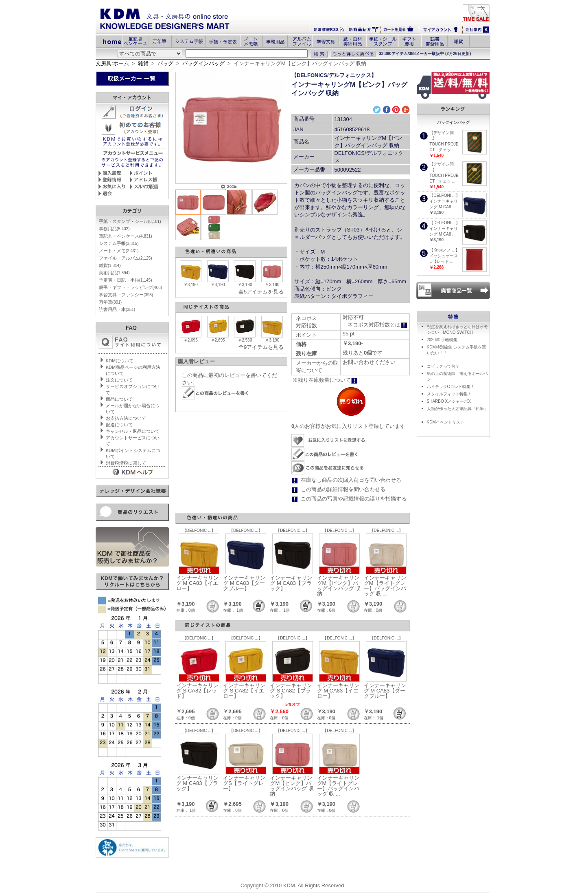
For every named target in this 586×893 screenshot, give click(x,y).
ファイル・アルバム (125, 258)
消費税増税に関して (126, 463)
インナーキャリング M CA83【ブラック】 (291, 583)
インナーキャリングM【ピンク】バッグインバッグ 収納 (339, 586)
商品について (119, 399)
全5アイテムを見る (261, 292)
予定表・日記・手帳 (125, 280)
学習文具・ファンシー (126, 294)
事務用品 (114, 228)
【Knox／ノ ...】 (444, 250)
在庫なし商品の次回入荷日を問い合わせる (351, 480)
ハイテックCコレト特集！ (450, 386)
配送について (119, 424)
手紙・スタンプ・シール (130, 221)
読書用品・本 (117, 309)
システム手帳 (119, 243)
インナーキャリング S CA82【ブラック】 (291, 690)
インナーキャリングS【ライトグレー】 (244, 783)
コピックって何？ (443, 366)
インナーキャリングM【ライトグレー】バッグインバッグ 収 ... (385, 586)
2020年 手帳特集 (442, 339)
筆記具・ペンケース (125, 236)
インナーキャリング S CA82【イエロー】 (244, 690)
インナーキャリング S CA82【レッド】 (197, 690)
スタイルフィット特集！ (449, 394)
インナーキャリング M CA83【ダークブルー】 (244, 583)
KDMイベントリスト (445, 422)
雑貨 (143, 63)
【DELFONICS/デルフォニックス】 (333, 75)
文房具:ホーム (112, 63)
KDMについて (119, 360)
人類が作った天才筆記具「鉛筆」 (457, 408)
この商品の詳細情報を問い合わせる (343, 489)
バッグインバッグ (203, 63)
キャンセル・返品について (133, 431)
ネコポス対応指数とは (377, 325)
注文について (119, 379)
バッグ (165, 63)
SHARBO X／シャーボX (449, 401)
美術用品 (114, 272)
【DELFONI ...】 (444, 195)
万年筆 (110, 302)
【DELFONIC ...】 (199, 530)
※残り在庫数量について (325, 380)
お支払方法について (126, 418)
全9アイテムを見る (261, 347)
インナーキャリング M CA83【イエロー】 (197, 583)
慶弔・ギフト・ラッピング (130, 287)
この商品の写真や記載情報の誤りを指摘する (354, 499)
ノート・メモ (119, 250)
